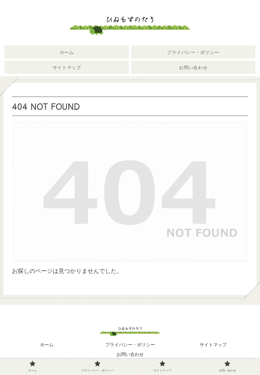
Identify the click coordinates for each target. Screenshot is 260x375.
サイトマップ (213, 344)
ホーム (47, 344)
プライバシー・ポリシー (130, 344)
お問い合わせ (130, 354)
